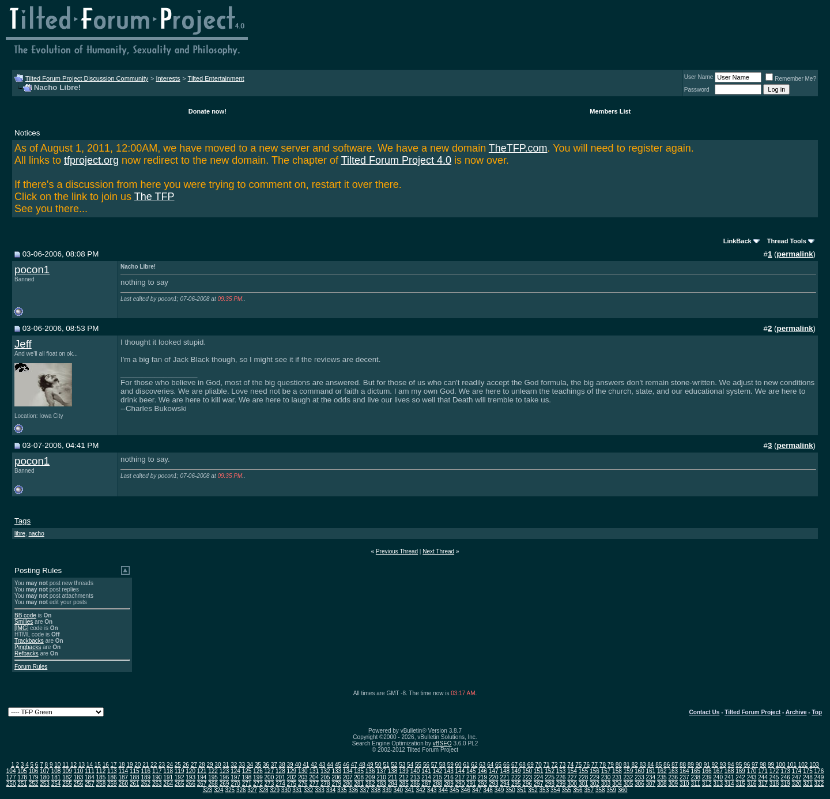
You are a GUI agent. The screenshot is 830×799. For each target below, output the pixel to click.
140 (415, 771)
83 (642, 765)
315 (740, 784)
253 (45, 784)
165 (695, 771)
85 (658, 765)
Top (817, 712)
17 (114, 765)
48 (362, 765)
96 (747, 765)
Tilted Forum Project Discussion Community (87, 78)
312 (707, 784)
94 (730, 765)
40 (298, 765)
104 (11, 771)
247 (797, 777)
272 (258, 784)
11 (65, 765)
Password (697, 89)
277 (314, 784)
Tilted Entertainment (216, 78)
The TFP (154, 196)
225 (549, 777)
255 (67, 784)
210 (381, 777)
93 (722, 765)
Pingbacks (27, 647)
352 (533, 790)
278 (325, 784)
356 (578, 790)
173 (785, 771)
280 (348, 784)
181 (56, 777)
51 (386, 765)
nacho (36, 533)
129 (292, 771)
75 (578, 765)
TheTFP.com (518, 148)
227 (572, 777)
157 (606, 771)
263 (157, 784)
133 (336, 771)
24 (170, 765)
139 (404, 771)
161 (651, 771)
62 (474, 765)
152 (549, 771)
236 (673, 777)
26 (186, 765)
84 (650, 765)
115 (134, 771)
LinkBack (737, 241)
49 (370, 765)
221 (505, 777)
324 (219, 790)
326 (241, 790)
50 (378, 765)
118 (168, 771)
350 (510, 790)
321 (808, 784)
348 (488, 790)
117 (157, 771)
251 (22, 784)
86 (666, 765)
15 (98, 765)
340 (398, 790)
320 (797, 784)
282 (370, 784)
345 (454, 790)
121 (202, 771)
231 (617, 777)
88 (683, 765)
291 (471, 784)
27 (194, 765)
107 (45, 771)
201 (280, 777)
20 (137, 765)
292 (482, 784)
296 (527, 784)
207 (348, 777)
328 (264, 790)
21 (145, 765)
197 (235, 777)
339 (387, 790)
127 (269, 771)
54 (410, 765)
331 (297, 790)
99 (771, 765)
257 (90, 784)
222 (516, 777)
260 (123, 784)
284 (393, 784)
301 (583, 784)
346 (465, 790)
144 (460, 771)
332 (309, 790)
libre (19, 533)
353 (544, 790)
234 (651, 777)
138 (393, 771)
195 (213, 777)
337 (364, 790)
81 (627, 765)
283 (381, 784)
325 (230, 790)
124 (235, 771)
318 (774, 784)
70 (538, 765)
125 (247, 771)
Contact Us (704, 712)
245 (774, 777)
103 (814, 765)
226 (561, 777)
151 (539, 771)
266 (190, 784)
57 (434, 765)
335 (342, 790)
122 (213, 771)
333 (320, 790)
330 (286, 790)
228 (583, 777)
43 (322, 765)
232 (628, 777)
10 (57, 765)
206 (336, 777)
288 (438, 784)
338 (376, 790)
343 (432, 790)
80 (619, 765)
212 (404, 777)
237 (684, 777)
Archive (796, 712)
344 (443, 790)
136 (370, 771)
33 (242, 765)
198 (247, 777)
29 (209, 765)
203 (303, 777)
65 (498, 765)
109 (67, 771)
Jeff (23, 344)
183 (79, 777)
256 (79, 784)
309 (673, 784)
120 (190, 771)
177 (11, 777)
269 (224, 784)
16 (106, 765)
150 (527, 771)
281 (359, 784)
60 (458, 765)
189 (145, 777)
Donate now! (207, 111)
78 (602, 765)
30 (217, 765)
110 (79, 771)
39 (290, 765)
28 (202, 765)
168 (729, 771)
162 (662, 771)
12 (73, 765)
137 (381, 771)
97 (755, 765)
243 (752, 777)
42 (314, 765)
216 (449, 777)
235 (662, 777)
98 (763, 765)
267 (202, 784)
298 (549, 784)
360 (623, 790)
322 (819, 784)
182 (67, 777)
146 (482, 771)
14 (89, 765)
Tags (22, 521)
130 (303, 771)
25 (178, 765)
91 (707, 765)
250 (11, 784)
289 (449, 784)
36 (266, 765)
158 (617, 771)
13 (81, 765)
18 (121, 765)
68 (522, 765)
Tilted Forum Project (752, 712)
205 (325, 777)
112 (101, 771)
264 (168, 784)
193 (190, 777)
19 (129, 765)
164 (684, 771)
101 (792, 765)
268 (213, 784)
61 (466, 765)
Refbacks (26, 653)
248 (808, 777)
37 (274, 765)
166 (707, 771)
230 (606, 777)
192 (179, 777)
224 (539, 777)
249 (819, 777)
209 (370, 777)
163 (673, 771)
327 (252, 790)
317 (763, 784)
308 (662, 784)
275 (292, 784)
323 (207, 790)
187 (123, 777)
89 (691, 765)
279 (336, 784)
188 (134, 777)
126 (258, 771)
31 (225, 765)
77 (594, 765)
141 (426, 771)
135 (359, 771)
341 (409, 790)
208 (359, 777)
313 (718, 784)
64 (490, 765)
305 (628, 784)
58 (442, 765)
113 (112, 771)
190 (157, 777)
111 (90, 771)
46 (346, 765)
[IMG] (21, 628)
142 (438, 771)
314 (729, 784)
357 (589, 790)
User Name (699, 77)
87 (674, 765)
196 (224, 777)
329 (275, 790)
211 (393, 777)
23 (162, 765)
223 (527, 777)
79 (611, 765)
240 (718, 777)
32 (234, 765)
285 (404, 784)
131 (314, 771)
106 (34, 771)
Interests (168, 78)
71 (547, 765)
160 (639, 771)
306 (639, 784)
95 (738, 765)
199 (258, 777)
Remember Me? (790, 79)
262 (145, 784)
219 (482, 777)
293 (494, 784)
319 (785, 784)
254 (56, 784)
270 (235, 784)
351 (522, 790)
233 (639, 777)
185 (101, 777)
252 (34, 784)
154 (572, 771)
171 (763, 771)
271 (247, 784)
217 (460, 777)
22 (153, 765)
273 (269, 784)
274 (280, 784)
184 (90, 777)
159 (628, 771)
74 (570, 765)
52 (394, 765)
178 (22, 777)
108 (56, 771)
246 (785, 777)
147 (494, 771)
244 (763, 777)
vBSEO (442, 743)
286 (415, 784)
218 (471, 777)
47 (354, 765)
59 (450, 765)
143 (449, 771)
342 (420, 790)
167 (718, 771)
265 (179, 784)
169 (740, 771)
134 (348, 771)
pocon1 (32, 269)
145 (471, 771)
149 (516, 771)
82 (634, 765)
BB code (25, 615)
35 (258, 765)
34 (250, 765)
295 (516, 784)
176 (819, 771)
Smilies (23, 622)
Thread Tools (786, 241)
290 (460, 784)
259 (112, 784)
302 (594, 784)
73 (562, 765)
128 (280, 771)
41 (306, 765)
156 (594, 771)
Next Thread (438, 551)
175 (808, 771)
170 (752, 771)
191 (168, 777)
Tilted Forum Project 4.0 (396, 160)
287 (426, 784)
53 (402, 765)
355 (566, 790)
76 (586, 765)
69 (530, 765)
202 (292, 777)
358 (600, 790)
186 (112, 777)
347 (477, 790)
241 (729, 777)
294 (505, 784)
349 (499, 790)
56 (426, 765)
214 (426, 777)
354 (555, 790)
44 (330, 765)
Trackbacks (29, 641)
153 (561, 771)
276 (303, 784)
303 (606, 784)
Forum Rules (30, 667)
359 (611, 790)
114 (123, 771)
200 (269, 777)
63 (482, 765)
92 (715, 765)
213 (415, 777)
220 (494, 777)
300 (572, 784)
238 (695, 777)
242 (740, 777)
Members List (610, 111)
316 (752, 784)
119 (179, 771)
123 (224, 771)
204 (314, 777)
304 (617, 784)
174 (797, 771)
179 (34, 777)
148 (505, 771)
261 (134, 784)
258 (101, 784)
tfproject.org (91, 160)
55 (418, 765)
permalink (795, 254)
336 (354, 790)
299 (561, 784)
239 (707, 777)
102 (803, 765)
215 (438, 777)
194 (202, 777)
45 (338, 765)
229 (594, 777)
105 (22, 771)
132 (325, 771)
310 (684, 784)
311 (695, 784)
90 (699, 765)
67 (514, 765)
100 (781, 765)
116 (145, 771)
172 (774, 771)
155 (583, 771)
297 (539, 784)
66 (506, 765)
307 (651, 784)
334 (331, 790)
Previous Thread (397, 551)
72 (554, 765)
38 (282, 765)
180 (45, 777)
